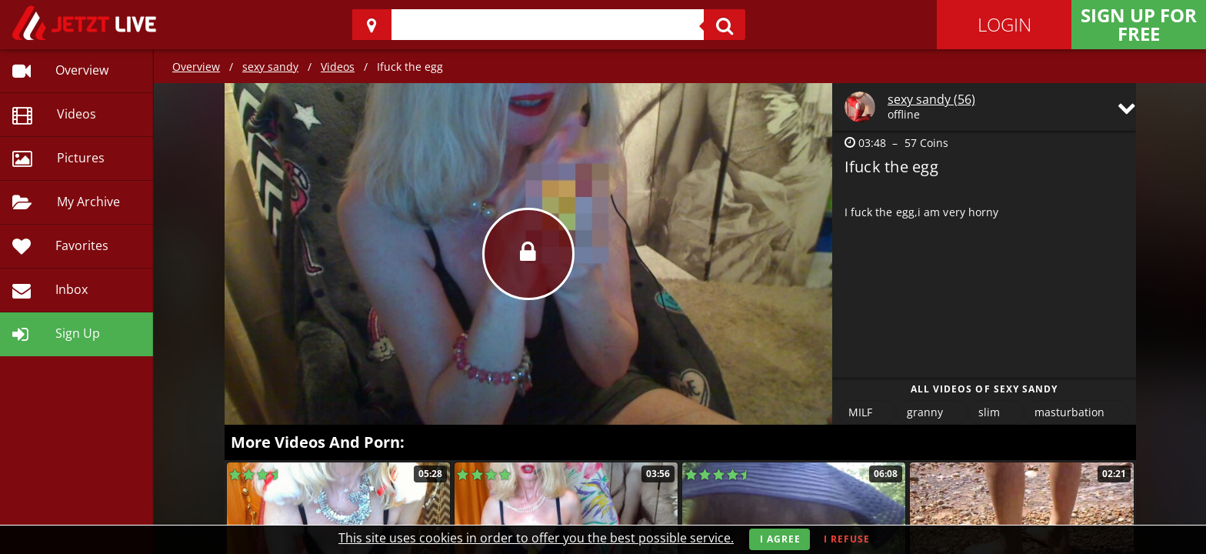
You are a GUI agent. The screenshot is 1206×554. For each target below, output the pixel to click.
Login (1004, 24)
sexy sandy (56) (931, 99)
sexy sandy (270, 66)
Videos (338, 66)
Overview (196, 66)
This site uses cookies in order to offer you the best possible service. (536, 537)
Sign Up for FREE (1139, 24)
